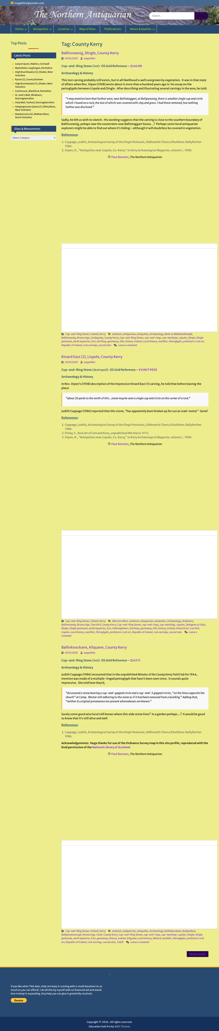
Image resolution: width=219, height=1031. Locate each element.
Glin (122, 341)
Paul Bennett (120, 157)
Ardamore (187, 621)
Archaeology (156, 334)
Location (64, 29)
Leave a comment (127, 345)
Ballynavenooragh (71, 934)
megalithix (89, 58)
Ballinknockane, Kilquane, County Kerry (94, 647)
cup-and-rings (153, 337)
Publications (112, 29)
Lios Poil (194, 628)
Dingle (191, 337)
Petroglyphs (175, 341)
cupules (183, 337)
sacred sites (105, 345)
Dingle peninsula (79, 628)
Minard (157, 938)
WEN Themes (122, 1026)
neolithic (163, 341)
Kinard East (182, 628)
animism (116, 334)
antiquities (142, 334)
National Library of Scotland (111, 747)
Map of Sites (87, 29)
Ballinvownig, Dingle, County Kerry (90, 53)
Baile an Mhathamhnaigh (178, 334)
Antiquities (40, 29)
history (129, 341)
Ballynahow (188, 931)
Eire (93, 341)
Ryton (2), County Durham (29, 79)
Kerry (103, 334)
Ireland (94, 334)
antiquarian (129, 334)
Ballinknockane (173, 931)
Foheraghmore (120, 628)
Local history (150, 341)
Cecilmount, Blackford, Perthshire (33, 91)
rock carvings (90, 345)
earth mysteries (81, 341)
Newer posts (197, 954)
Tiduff (120, 942)
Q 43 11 (135, 660)
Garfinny (101, 341)
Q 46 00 (136, 66)
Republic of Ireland (71, 345)
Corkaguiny (97, 337)
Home (19, 29)
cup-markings (170, 337)
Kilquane (132, 938)
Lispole (65, 632)
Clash (99, 934)
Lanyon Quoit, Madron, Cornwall (32, 63)
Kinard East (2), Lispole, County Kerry (91, 357)
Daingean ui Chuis (195, 624)
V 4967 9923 (148, 370)
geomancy (113, 341)
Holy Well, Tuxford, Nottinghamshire (34, 102)
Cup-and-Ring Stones (77, 334)
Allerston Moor (120, 621)
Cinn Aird (96, 624)
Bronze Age (83, 337)
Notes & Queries (140, 29)
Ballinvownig (68, 337)
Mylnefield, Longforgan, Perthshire (33, 68)
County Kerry (111, 337)
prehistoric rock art (193, 341)
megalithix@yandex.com (29, 3)
